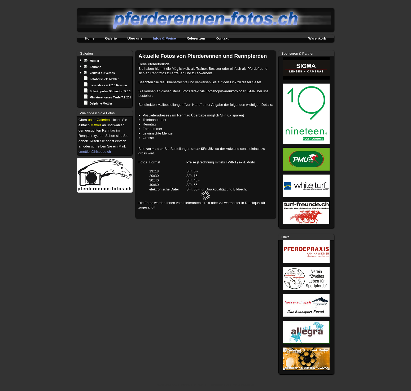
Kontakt (222, 38)
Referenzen (195, 38)
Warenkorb (317, 38)
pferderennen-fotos (192, 385)
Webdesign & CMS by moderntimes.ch (232, 385)
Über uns (134, 38)
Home (89, 38)
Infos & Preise (164, 38)
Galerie (111, 38)
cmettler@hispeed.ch (94, 152)
